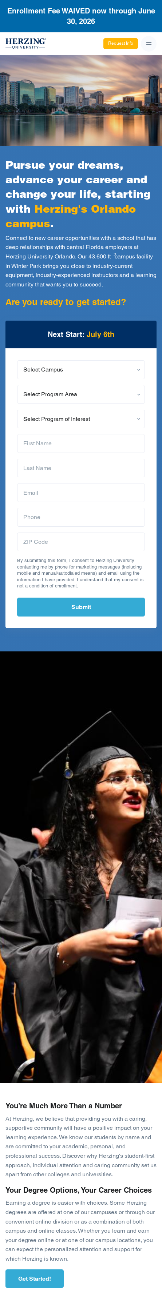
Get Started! (34, 1278)
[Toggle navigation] (149, 44)
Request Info (120, 43)
